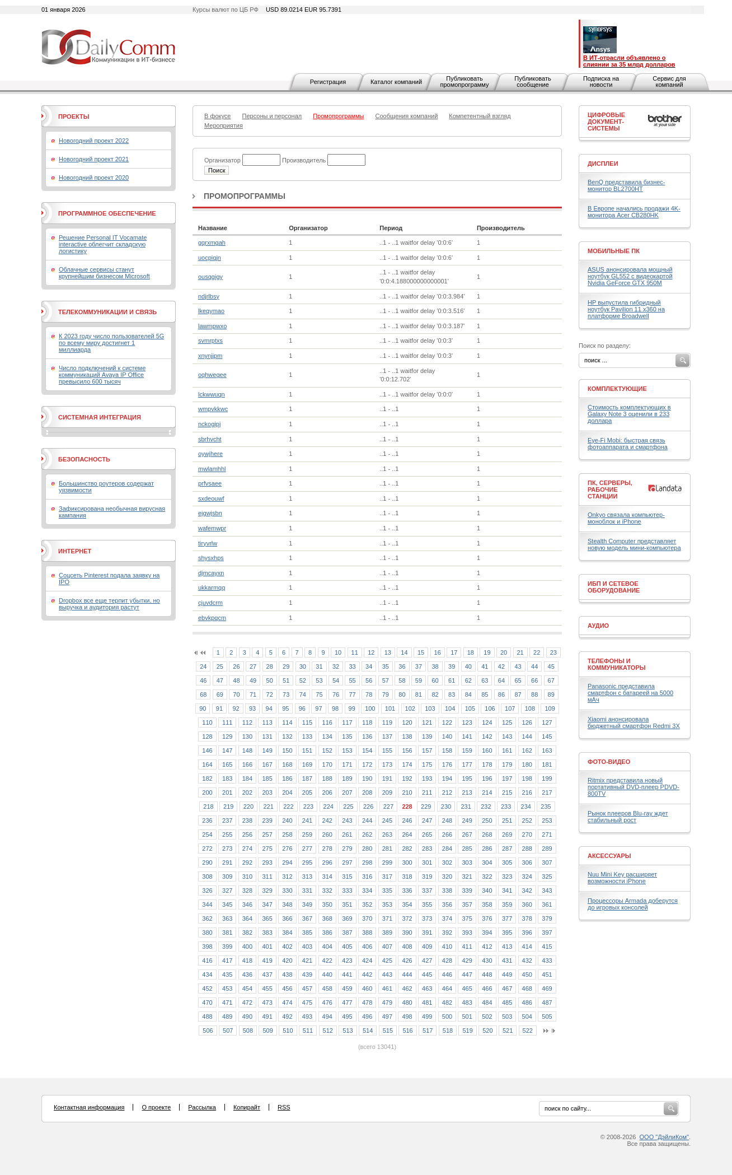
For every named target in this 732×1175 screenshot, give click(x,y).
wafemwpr (212, 528)
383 (267, 932)
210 (407, 792)
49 (253, 680)
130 (247, 736)
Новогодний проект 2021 (94, 159)
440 (327, 974)
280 (367, 848)
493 (307, 1016)
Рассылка (202, 1107)
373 (427, 918)
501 (467, 1016)
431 (507, 960)
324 (527, 876)
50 (269, 680)
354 (407, 904)
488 (207, 1016)
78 (368, 694)
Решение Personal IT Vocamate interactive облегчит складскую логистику (103, 244)
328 (247, 890)
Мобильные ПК (614, 251)
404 (327, 946)
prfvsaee (210, 483)
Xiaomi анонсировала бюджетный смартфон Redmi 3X (634, 722)
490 (247, 1016)
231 (466, 806)
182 (207, 778)
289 (547, 848)
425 (387, 960)
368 (327, 918)
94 (269, 708)
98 (335, 708)
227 (388, 806)
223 (308, 806)
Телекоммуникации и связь (107, 312)
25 (220, 666)
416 (207, 960)
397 (547, 932)
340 (487, 890)
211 (427, 792)
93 (252, 708)
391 (427, 932)
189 (347, 778)
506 (208, 1030)
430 (487, 960)
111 (227, 722)
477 (347, 1002)
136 (367, 736)
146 (207, 750)
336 (407, 890)
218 (208, 806)
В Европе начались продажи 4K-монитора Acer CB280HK (634, 211)
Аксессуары (609, 855)
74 (302, 694)
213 (467, 792)
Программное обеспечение (107, 213)
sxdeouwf (211, 498)
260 (327, 834)
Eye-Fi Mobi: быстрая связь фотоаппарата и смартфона (628, 443)
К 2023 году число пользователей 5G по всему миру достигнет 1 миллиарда (111, 343)
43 (517, 666)
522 (528, 1030)
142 (487, 736)
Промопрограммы (244, 196)
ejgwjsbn (210, 513)
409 (427, 946)
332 (327, 890)
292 (247, 862)
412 (487, 946)
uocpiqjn (209, 257)
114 (287, 722)
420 (287, 960)
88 (534, 694)
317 (387, 876)
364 (247, 918)
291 (227, 862)
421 (307, 960)
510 (288, 1030)
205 (307, 792)
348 (287, 904)
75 (319, 694)
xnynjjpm (210, 355)
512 (328, 1030)
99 (352, 708)
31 (319, 666)
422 (327, 960)
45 (551, 666)
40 (468, 666)
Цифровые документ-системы (606, 121)
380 (207, 932)
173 (387, 764)
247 (427, 820)
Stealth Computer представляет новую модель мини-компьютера (634, 544)
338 (447, 890)
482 (447, 1002)
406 (367, 946)
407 (387, 946)
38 (434, 666)
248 (447, 820)
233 (506, 806)
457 (307, 988)
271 (547, 834)
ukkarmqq (211, 587)
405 (347, 946)
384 (287, 932)
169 (307, 764)
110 (207, 722)
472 (247, 1002)
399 (227, 946)
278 (327, 848)
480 (407, 1002)
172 (367, 764)
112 (247, 722)
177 (467, 764)
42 (501, 666)
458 (327, 988)
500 (447, 1016)
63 (484, 680)
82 (434, 694)
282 (407, 848)
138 (407, 736)
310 (247, 876)
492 (287, 1016)
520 (487, 1030)
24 (203, 666)
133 (307, 736)
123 (467, 722)
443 (387, 974)
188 (327, 778)
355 (427, 904)
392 (447, 932)
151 (307, 750)
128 (207, 736)
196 (487, 778)
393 (467, 932)
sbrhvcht (210, 439)
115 (307, 722)
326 (207, 890)
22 (536, 652)
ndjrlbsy (208, 296)
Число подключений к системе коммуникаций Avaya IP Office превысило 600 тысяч (102, 375)
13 (387, 652)
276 (287, 848)
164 (207, 764)
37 (418, 666)
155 (387, 750)
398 (207, 946)
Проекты (73, 116)
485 (507, 1002)
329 (267, 890)
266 (447, 834)
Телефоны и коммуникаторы (617, 664)
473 (267, 1002)
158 (447, 750)
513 (347, 1030)
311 (267, 876)
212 (447, 792)
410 (447, 946)
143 (507, 736)
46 (203, 680)
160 (487, 750)
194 (447, 778)
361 (547, 904)
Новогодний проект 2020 (94, 177)
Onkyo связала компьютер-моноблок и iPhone (626, 518)
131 (267, 736)
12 (371, 652)
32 (335, 666)
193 (427, 778)
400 (247, 946)
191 (387, 778)
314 (327, 876)
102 (410, 708)
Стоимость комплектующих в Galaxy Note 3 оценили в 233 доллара (629, 414)
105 (470, 708)
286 (487, 848)
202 (247, 792)
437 (267, 974)
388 (367, 932)
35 (385, 666)
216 (527, 792)
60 (434, 680)
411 (467, 946)
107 (510, 708)
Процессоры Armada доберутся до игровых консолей (633, 904)
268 (487, 834)
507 (228, 1030)
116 (327, 722)
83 (451, 694)
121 (427, 722)
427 (427, 960)
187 (307, 778)
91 (219, 708)
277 (307, 848)
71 (253, 694)
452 (207, 988)
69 (220, 694)
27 (253, 666)
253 (547, 820)
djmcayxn (211, 573)
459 (347, 988)
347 (267, 904)
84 (468, 694)
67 (551, 680)
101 (390, 708)
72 (269, 694)
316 (367, 876)
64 (501, 680)
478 (367, 1002)
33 (352, 666)
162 (527, 750)
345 (227, 904)
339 (467, 890)
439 (307, 974)
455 (267, 988)
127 (547, 722)
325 (547, 876)
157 (427, 750)
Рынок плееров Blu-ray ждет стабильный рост (628, 816)
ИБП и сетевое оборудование (614, 587)
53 (319, 680)
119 (387, 722)
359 (507, 904)
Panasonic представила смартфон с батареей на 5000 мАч (630, 693)
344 (207, 904)
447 (467, 974)
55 (352, 680)
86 (501, 694)
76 (335, 694)
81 (418, 694)
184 (247, 778)
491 (267, 1016)
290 (207, 862)
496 (367, 1016)
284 (447, 848)
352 (367, 904)
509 (267, 1030)
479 (387, 1002)
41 (484, 666)
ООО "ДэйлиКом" (664, 1137)
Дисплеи (603, 163)
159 (467, 750)
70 (236, 694)
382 (247, 932)
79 (385, 694)
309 (227, 876)
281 (387, 848)
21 (520, 652)
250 (487, 820)
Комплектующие (617, 388)
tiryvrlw (207, 543)
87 (517, 694)
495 (347, 1016)
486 (527, 1002)
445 (427, 974)
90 (202, 708)
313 (307, 876)
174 (407, 764)
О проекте (156, 1107)
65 (517, 680)
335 (387, 890)
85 (484, 694)
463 (427, 988)
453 (227, 988)
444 (407, 974)
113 (267, 722)
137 (387, 736)
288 (527, 848)
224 (328, 806)
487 (547, 1002)
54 (335, 680)
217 (547, 792)
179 (507, 764)
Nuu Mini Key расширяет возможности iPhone (622, 877)
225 (348, 806)
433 (547, 960)
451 (547, 974)
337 (427, 890)
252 (527, 820)
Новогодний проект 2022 (94, 140)
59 (418, 680)
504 (527, 1016)
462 (407, 988)
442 (367, 974)
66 (534, 680)
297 (347, 862)
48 (236, 680)
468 (527, 988)
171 (347, 764)
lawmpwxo (212, 326)
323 (507, 876)
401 (267, 946)
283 (427, 848)
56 (368, 680)
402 (287, 946)
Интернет (74, 551)
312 (287, 876)
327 (227, 890)
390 (407, 932)
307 (547, 862)
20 (503, 652)
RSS (284, 1107)
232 (486, 806)
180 (527, 764)
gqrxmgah (212, 242)
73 (286, 694)
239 (267, 820)
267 (467, 834)
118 (367, 722)
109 (550, 708)
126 (527, 722)
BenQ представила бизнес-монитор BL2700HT (626, 185)
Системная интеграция (99, 417)
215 (507, 792)
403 (307, 946)
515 (388, 1030)
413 (507, 946)
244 (367, 820)
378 (527, 918)
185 (267, 778)
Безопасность (84, 459)
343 (547, 890)
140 (447, 736)
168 (287, 764)
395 (507, 932)
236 (207, 820)
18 (470, 652)
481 (427, 1002)
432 (527, 960)
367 (307, 918)
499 (427, 1016)
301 (427, 862)
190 (367, 778)
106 (490, 708)
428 (447, 960)
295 (307, 862)
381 (227, 932)
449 (507, 974)
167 (267, 764)
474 (287, 1002)
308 (207, 876)
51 (286, 680)
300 (407, 862)
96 (302, 708)
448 (487, 974)
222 (288, 806)
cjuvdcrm (210, 602)
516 (407, 1030)
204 (287, 792)
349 (307, 904)
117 (347, 722)
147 (227, 750)
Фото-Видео (609, 761)
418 (247, 960)
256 (247, 834)
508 (248, 1030)
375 (467, 918)
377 (507, 918)
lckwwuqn (211, 394)
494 (327, 1016)
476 (327, 1002)
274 (247, 848)
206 (327, 792)
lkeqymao (211, 310)
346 (247, 904)
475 (307, 1002)
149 (267, 750)
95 (285, 708)
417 (227, 960)
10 (338, 652)
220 (248, 806)
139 (427, 736)
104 (450, 708)
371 (387, 918)
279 (347, 848)
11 (354, 652)
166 (247, 764)
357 (467, 904)
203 (267, 792)
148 (247, 750)
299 (387, 862)
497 (387, 1016)
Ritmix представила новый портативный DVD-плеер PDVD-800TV (633, 787)
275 (267, 848)
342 (527, 890)
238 (247, 820)
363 (227, 918)
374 (447, 918)
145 (547, 736)
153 (347, 750)
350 (327, 904)
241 (307, 820)
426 (407, 960)
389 (387, 932)
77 (352, 694)
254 (207, 834)
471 (227, 1002)
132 (287, 736)
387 (347, 932)
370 (367, 918)
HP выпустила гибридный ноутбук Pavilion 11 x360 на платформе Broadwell (626, 309)
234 (526, 806)
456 (287, 988)
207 (347, 792)
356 (447, 904)
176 (447, 764)
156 (407, 750)
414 (527, 946)
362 (207, 918)
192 (407, 778)
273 (227, 848)
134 (327, 736)
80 (401, 694)
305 (507, 862)
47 (220, 680)
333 (347, 890)
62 (468, 680)
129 (227, 736)
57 (385, 680)
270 (527, 834)
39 (451, 666)
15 (420, 652)
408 (407, 946)
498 (407, 1016)
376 (487, 918)
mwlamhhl (212, 468)
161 (507, 750)
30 (302, 666)
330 (287, 890)
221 (268, 806)
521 (508, 1030)
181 (547, 764)
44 (534, 666)
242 (327, 820)
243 (347, 820)
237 (227, 820)
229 (426, 806)
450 (527, 974)
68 (203, 694)
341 (507, 890)
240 (287, 820)
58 (401, 680)
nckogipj (209, 424)
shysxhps (211, 557)
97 (318, 708)
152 (327, 750)
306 (527, 862)
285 (467, 848)
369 (347, 918)
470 (207, 1002)
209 (387, 792)
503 (507, 1016)
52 (302, 680)
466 (487, 988)
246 (407, 820)
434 (207, 974)
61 (451, 680)
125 (507, 722)
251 (507, 820)
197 (507, 778)
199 (547, 778)
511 (308, 1030)
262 (367, 834)
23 (553, 652)
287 (507, 848)
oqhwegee (212, 374)
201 (227, 792)
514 (368, 1030)
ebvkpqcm (212, 617)
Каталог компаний (396, 81)
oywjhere (210, 453)
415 (547, 946)
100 (370, 708)
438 (287, 974)
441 (347, 974)
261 (347, 834)
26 (236, 666)
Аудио (598, 625)
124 (487, 722)
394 (487, 932)
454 (247, 988)
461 (387, 988)
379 (547, 918)
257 (267, 834)
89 (551, 694)
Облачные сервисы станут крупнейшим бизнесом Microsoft (104, 272)
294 (287, 862)
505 (547, 1016)
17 (454, 652)
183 (227, 778)
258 (287, 834)
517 (428, 1030)
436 (247, 974)
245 (387, 820)
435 (227, 974)
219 (228, 806)
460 (367, 988)
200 (207, 792)
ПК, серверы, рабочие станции (610, 489)
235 (546, 806)
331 (307, 890)
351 (347, 904)
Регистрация (328, 81)
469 (547, 988)
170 (327, 764)
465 (467, 988)
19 (487, 652)
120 (407, 722)
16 (437, 652)
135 (347, 736)
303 (467, 862)
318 (407, 876)
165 (227, 764)
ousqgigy (210, 276)
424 (367, 960)
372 (407, 918)
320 (447, 876)
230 (446, 806)
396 (527, 932)
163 (547, 750)
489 (227, 1016)
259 (307, 834)
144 (527, 736)
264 (407, 834)
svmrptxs (210, 340)
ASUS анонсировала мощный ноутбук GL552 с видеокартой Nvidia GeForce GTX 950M (630, 276)
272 (207, 848)
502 (487, 1016)
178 (487, 764)
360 (527, 904)
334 (367, 890)
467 (507, 988)
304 (487, 862)
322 (487, 876)
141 (467, 736)
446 (447, 974)
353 (387, 904)
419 (267, 960)
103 (430, 708)
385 (307, 932)
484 (487, 1002)
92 (235, 708)
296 (327, 862)
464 (447, 988)
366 (287, 918)
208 (367, 792)
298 (367, 862)
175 (427, 764)
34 (368, 666)
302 (447, 862)
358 (487, 904)
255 (227, 834)
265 (427, 834)
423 (347, 960)
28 (269, 666)
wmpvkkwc (213, 408)
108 (530, 708)
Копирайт (246, 1107)
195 (467, 778)
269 (507, 834)
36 (401, 666)
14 (404, 652)
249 (467, 820)
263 (387, 834)
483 (467, 1002)
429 (467, 960)
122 (447, 722)
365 (267, 918)
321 (467, 876)
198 (527, 778)
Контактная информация (89, 1107)
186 (287, 778)
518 (448, 1030)
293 (267, 862)
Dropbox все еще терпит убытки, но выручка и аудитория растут (109, 603)
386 (327, 932)
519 (467, 1030)
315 (347, 876)
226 (368, 806)
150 (287, 750)
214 (487, 792)
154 (367, 750)
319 (427, 876)
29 (286, 666)
